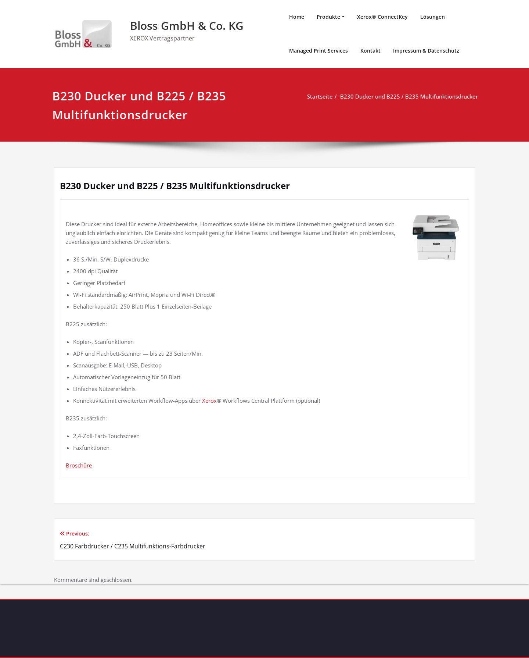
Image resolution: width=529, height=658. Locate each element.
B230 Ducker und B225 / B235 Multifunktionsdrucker (408, 96)
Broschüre (79, 465)
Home (296, 16)
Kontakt (370, 50)
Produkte (328, 16)
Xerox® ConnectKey (382, 16)
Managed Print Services (318, 50)
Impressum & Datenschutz (426, 50)
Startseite (319, 96)
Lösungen (432, 16)
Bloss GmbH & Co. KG (187, 25)
